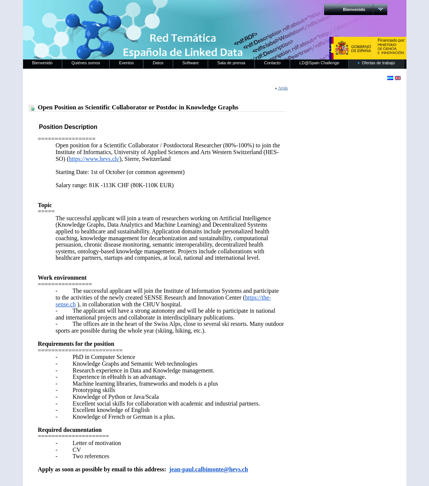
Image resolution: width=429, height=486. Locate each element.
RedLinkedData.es (101, 11)
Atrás (283, 88)
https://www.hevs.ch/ (94, 159)
